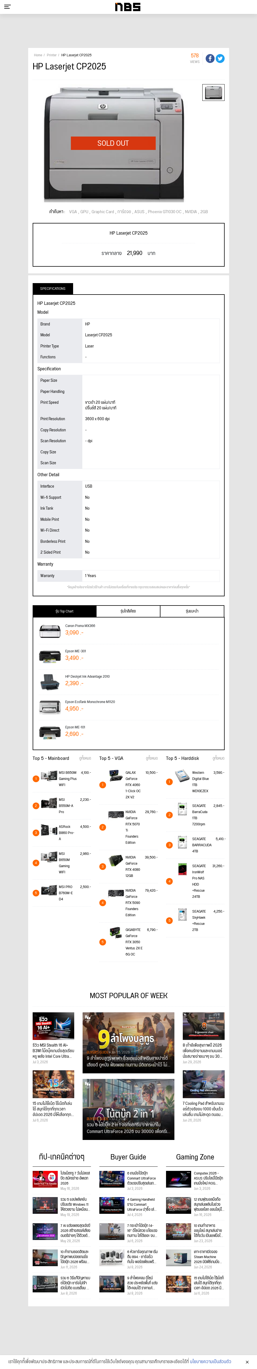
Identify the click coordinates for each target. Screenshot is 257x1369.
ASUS (139, 212)
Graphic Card (103, 212)
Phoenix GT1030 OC (165, 212)
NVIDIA (191, 212)
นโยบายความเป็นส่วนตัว (210, 1362)
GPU (84, 212)
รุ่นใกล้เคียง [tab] (128, 611)
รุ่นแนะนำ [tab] (192, 611)
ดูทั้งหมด (85, 758)
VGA (73, 212)
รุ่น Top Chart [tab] (64, 611)
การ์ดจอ (124, 212)
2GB (204, 212)
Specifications (53, 288)
